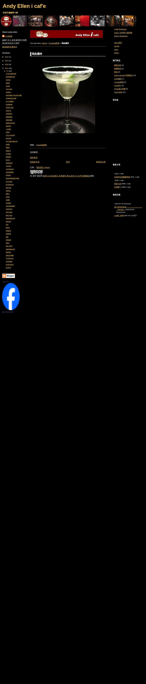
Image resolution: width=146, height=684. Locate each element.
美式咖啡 (8, 203)
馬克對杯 (8, 267)
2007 (7, 68)
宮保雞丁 (117, 187)
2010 (7, 61)
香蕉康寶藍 (9, 120)
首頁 (68, 162)
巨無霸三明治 (10, 107)
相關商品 (117, 68)
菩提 (7, 224)
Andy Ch (5, 282)
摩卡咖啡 (8, 154)
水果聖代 (8, 92)
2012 (7, 57)
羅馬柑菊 (8, 240)
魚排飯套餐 (9, 104)
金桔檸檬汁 (9, 113)
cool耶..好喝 (118, 215)
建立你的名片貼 (7, 312)
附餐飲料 (8, 252)
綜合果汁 (8, 80)
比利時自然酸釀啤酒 (122, 177)
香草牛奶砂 (9, 212)
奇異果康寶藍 (10, 172)
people (116, 46)
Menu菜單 (118, 43)
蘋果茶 (8, 132)
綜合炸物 (8, 138)
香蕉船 (8, 83)
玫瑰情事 (8, 234)
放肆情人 (8, 190)
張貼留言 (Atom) (43, 167)
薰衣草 (8, 227)
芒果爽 (8, 86)
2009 (7, 64)
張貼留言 (34, 157)
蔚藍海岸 (8, 126)
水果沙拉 (8, 110)
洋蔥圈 (8, 200)
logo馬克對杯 (10, 264)
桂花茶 (8, 197)
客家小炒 (117, 184)
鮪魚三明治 (9, 246)
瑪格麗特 (8, 157)
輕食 (116, 72)
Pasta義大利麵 (120, 89)
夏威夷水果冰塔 (10, 123)
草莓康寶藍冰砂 (10, 76)
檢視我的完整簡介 (9, 47)
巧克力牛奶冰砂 (10, 135)
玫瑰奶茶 (8, 230)
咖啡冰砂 (117, 65)
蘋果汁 (8, 243)
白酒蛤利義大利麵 (11, 98)
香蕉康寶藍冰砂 (10, 218)
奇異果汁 (8, 175)
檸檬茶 (8, 147)
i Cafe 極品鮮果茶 (11, 73)
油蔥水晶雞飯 (10, 255)
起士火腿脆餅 (10, 101)
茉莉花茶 (8, 221)
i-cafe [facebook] (120, 29)
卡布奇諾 (8, 166)
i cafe (8, 36)
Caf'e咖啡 (118, 79)
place (116, 49)
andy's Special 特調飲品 (123, 75)
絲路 (7, 237)
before (116, 53)
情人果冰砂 (9, 181)
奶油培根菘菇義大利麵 (12, 178)
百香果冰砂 (9, 209)
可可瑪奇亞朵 (10, 258)
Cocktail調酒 (54, 43)
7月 (7, 71)
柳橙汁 (8, 194)
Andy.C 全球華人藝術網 (123, 33)
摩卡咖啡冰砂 (10, 184)
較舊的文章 (101, 162)
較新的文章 (35, 162)
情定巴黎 (8, 187)
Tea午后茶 (118, 92)
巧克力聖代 (9, 89)
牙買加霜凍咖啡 (10, 206)
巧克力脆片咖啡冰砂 (12, 141)
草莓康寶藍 (9, 261)
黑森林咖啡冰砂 (10, 249)
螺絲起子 (8, 150)
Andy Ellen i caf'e (24, 6)
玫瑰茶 (8, 144)
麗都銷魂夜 (9, 117)
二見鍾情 (8, 129)
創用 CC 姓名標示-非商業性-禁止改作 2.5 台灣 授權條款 (66, 176)
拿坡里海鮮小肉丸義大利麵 (14, 95)
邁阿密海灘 (9, 163)
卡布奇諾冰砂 (10, 169)
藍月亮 (8, 160)
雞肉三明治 (9, 215)
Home (44, 43)
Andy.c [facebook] (120, 36)
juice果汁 (117, 85)
